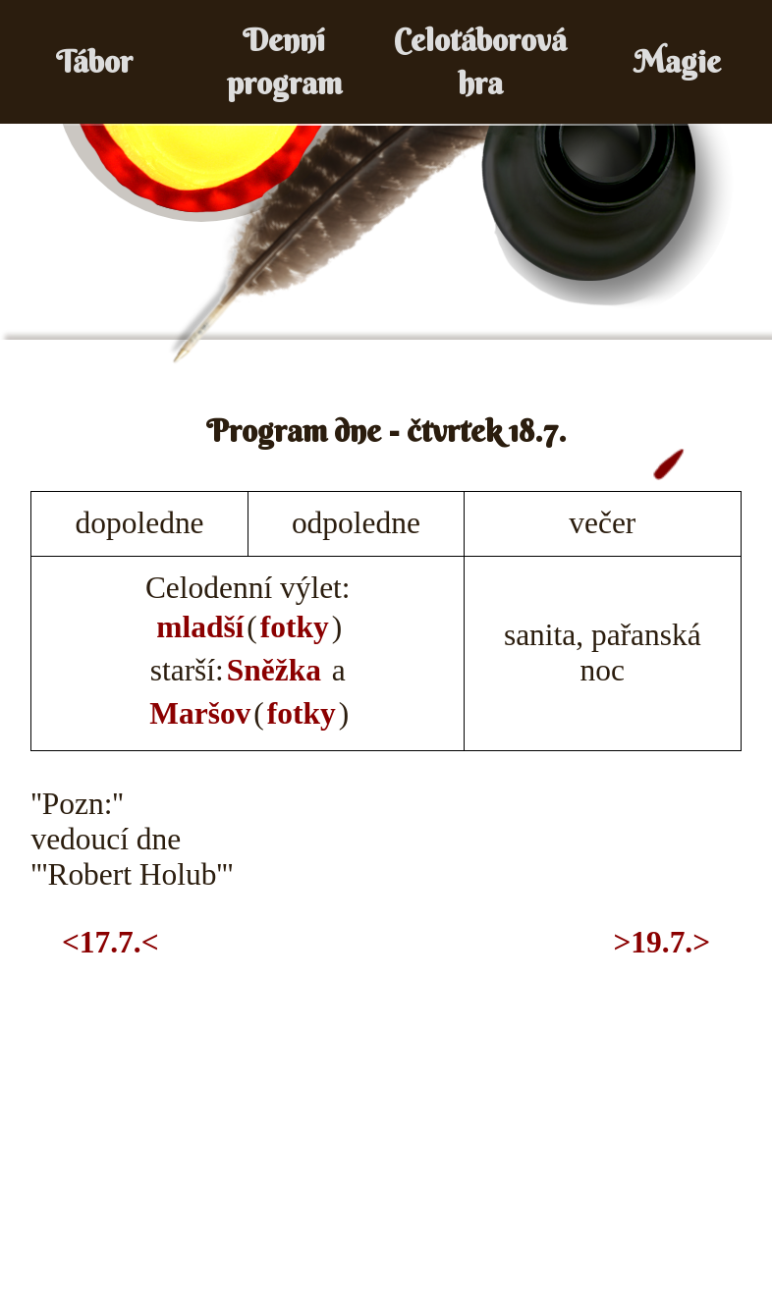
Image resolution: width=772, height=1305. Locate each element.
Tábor (94, 61)
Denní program (284, 61)
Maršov (199, 713)
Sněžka (274, 670)
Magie (677, 61)
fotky (294, 627)
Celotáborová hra (480, 61)
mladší (200, 627)
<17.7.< (110, 942)
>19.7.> (661, 942)
